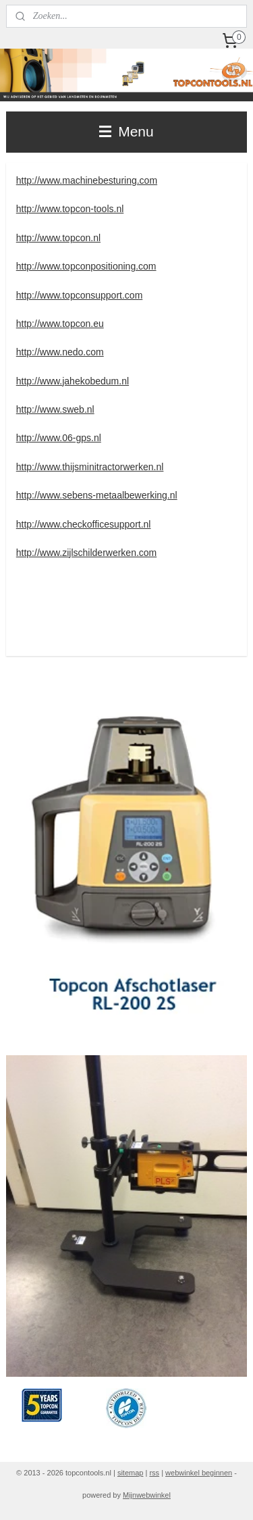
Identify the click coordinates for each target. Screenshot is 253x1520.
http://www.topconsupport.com (79, 295)
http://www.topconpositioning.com (86, 266)
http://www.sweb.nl (55, 409)
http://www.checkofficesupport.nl (83, 524)
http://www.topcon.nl (58, 237)
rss (154, 1473)
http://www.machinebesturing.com (86, 180)
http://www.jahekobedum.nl (72, 381)
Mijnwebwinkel (147, 1495)
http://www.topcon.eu (60, 323)
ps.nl (91, 437)
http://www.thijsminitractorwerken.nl (90, 466)
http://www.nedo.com (60, 352)
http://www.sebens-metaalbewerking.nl (96, 495)
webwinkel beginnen (198, 1473)
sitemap (130, 1473)
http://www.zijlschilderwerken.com (86, 552)
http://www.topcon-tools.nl (70, 208)
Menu (126, 131)
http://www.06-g (49, 437)
